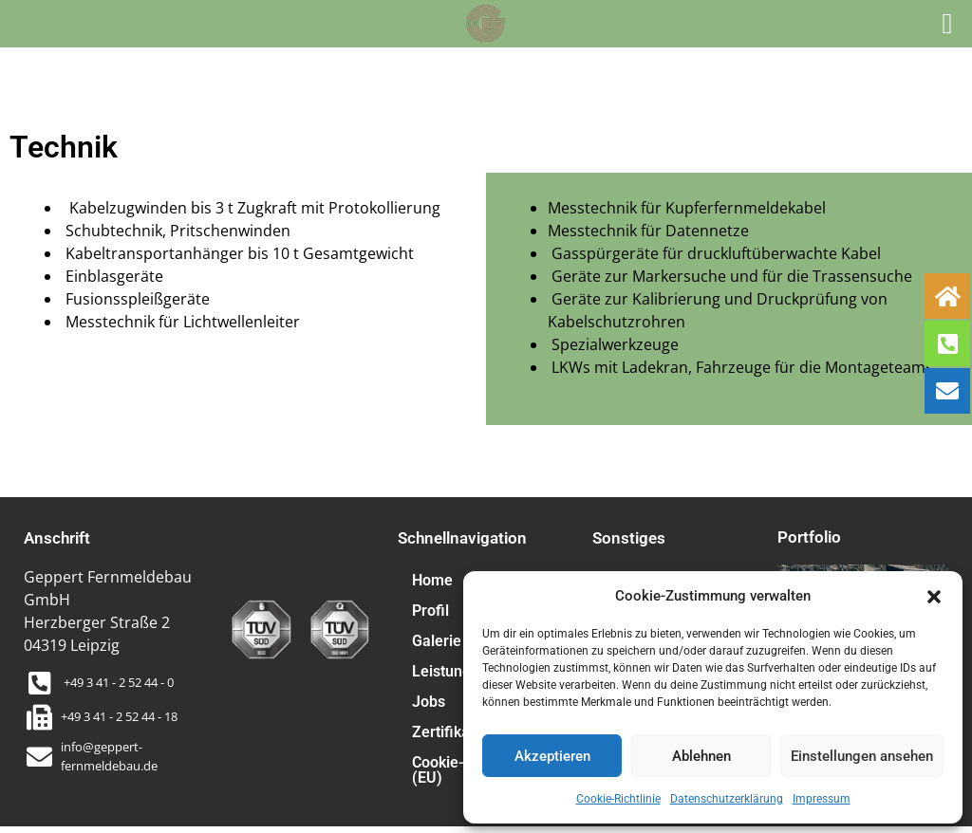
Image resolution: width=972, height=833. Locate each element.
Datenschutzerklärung (726, 798)
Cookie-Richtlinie (618, 798)
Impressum (821, 798)
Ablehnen (701, 756)
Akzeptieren (552, 756)
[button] (934, 595)
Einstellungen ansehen (862, 756)
